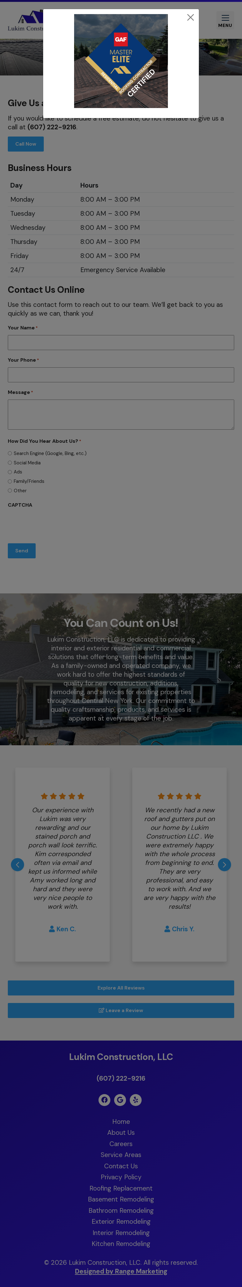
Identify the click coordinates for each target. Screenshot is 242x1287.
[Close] (190, 17)
